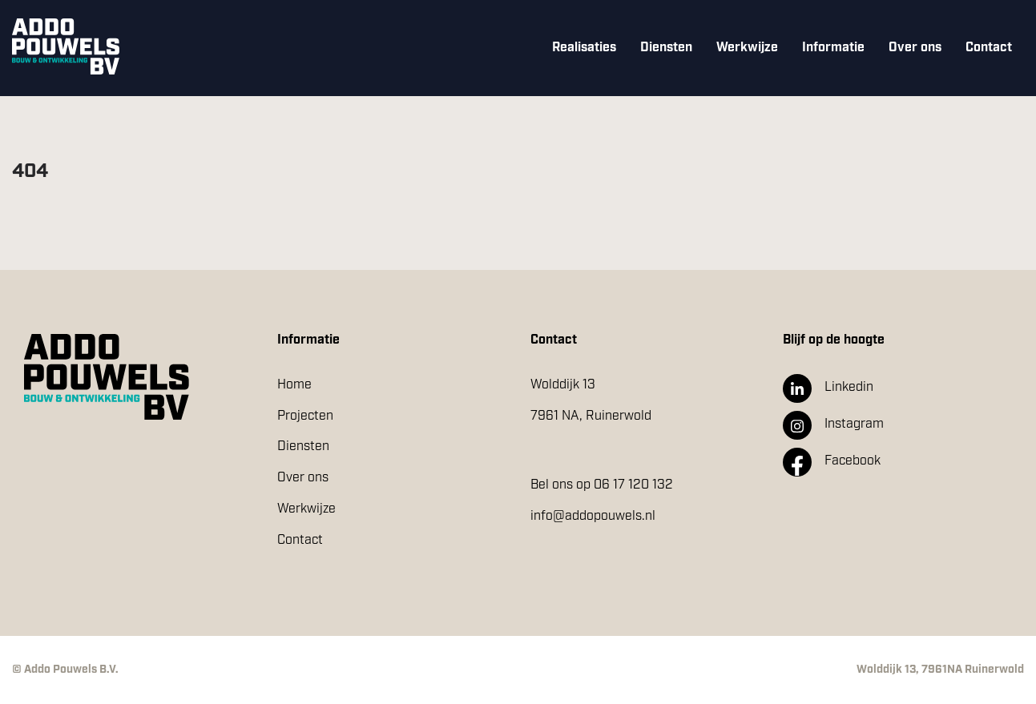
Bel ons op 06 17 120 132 (601, 485)
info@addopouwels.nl (592, 516)
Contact (988, 47)
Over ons (915, 47)
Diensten (666, 47)
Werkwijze (747, 47)
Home (294, 384)
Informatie (833, 47)
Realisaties (584, 47)
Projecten (305, 416)
